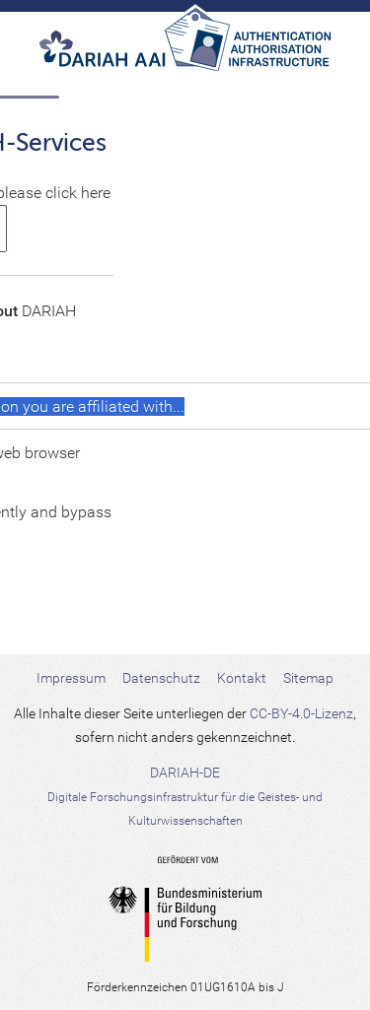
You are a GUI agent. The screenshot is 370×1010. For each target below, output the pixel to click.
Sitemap (308, 678)
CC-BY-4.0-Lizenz (301, 713)
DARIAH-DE (185, 796)
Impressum (71, 678)
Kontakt (241, 678)
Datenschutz (161, 678)
